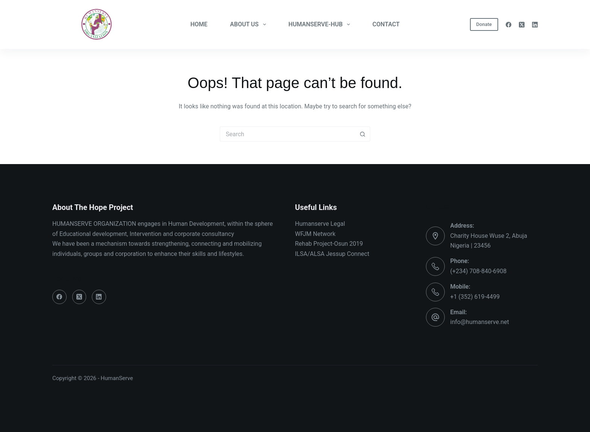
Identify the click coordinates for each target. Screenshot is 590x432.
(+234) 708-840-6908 (478, 271)
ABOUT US (249, 24)
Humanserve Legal (320, 223)
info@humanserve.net (479, 322)
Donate (484, 24)
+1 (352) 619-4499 (475, 296)
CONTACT (386, 24)
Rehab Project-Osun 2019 (329, 243)
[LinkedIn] (535, 24)
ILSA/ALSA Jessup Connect (332, 253)
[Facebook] (508, 24)
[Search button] (362, 133)
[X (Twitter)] (522, 24)
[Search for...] (287, 133)
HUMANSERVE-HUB (321, 24)
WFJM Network (315, 233)
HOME (198, 24)
